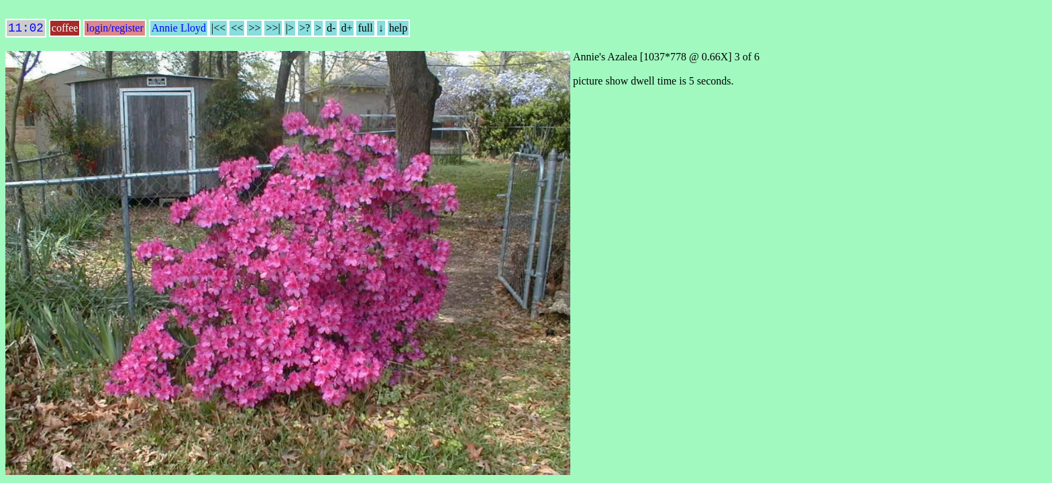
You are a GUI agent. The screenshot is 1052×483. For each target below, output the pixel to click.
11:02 (26, 29)
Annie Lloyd (179, 30)
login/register (114, 30)
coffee (65, 30)
